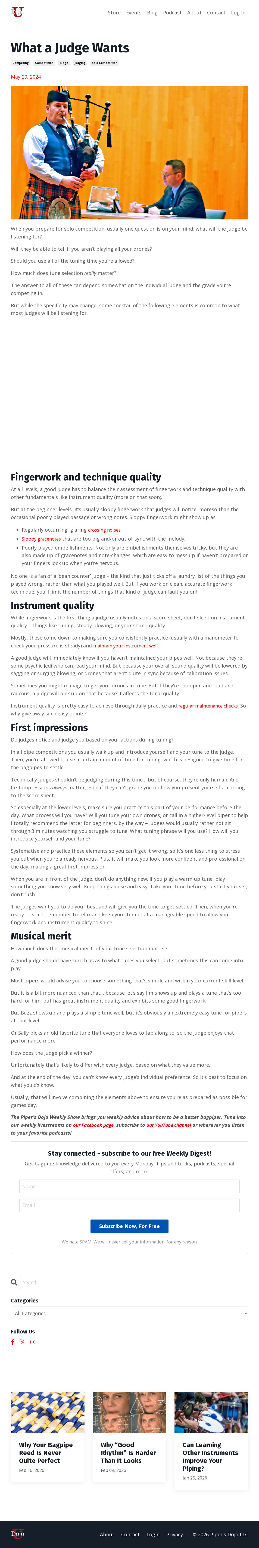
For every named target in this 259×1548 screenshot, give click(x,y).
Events (134, 12)
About (194, 12)
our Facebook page (95, 1124)
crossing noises (106, 529)
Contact (216, 12)
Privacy (174, 1534)
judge (64, 62)
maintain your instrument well (129, 645)
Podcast (172, 12)
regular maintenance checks (211, 705)
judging (80, 62)
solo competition (104, 62)
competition (44, 62)
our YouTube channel (175, 1124)
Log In (238, 12)
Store (114, 12)
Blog (152, 12)
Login (153, 1534)
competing (21, 62)
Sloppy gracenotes (43, 538)
